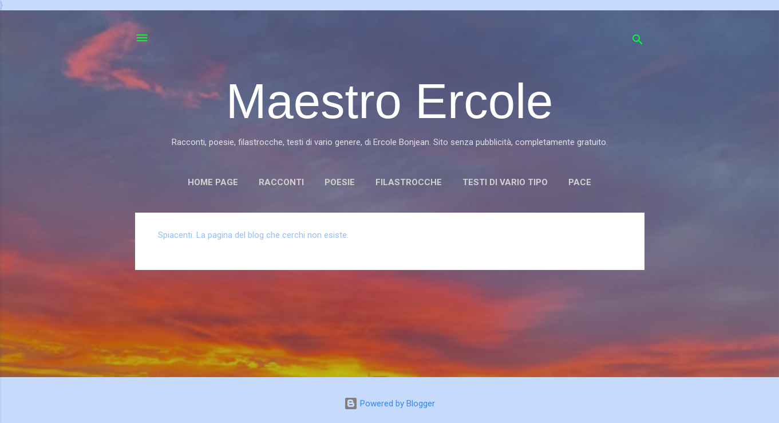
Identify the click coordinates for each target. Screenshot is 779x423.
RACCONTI (281, 182)
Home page (213, 182)
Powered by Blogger (389, 403)
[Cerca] (637, 41)
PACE (579, 182)
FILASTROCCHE (408, 182)
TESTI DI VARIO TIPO (505, 182)
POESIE (340, 182)
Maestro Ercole (389, 101)
